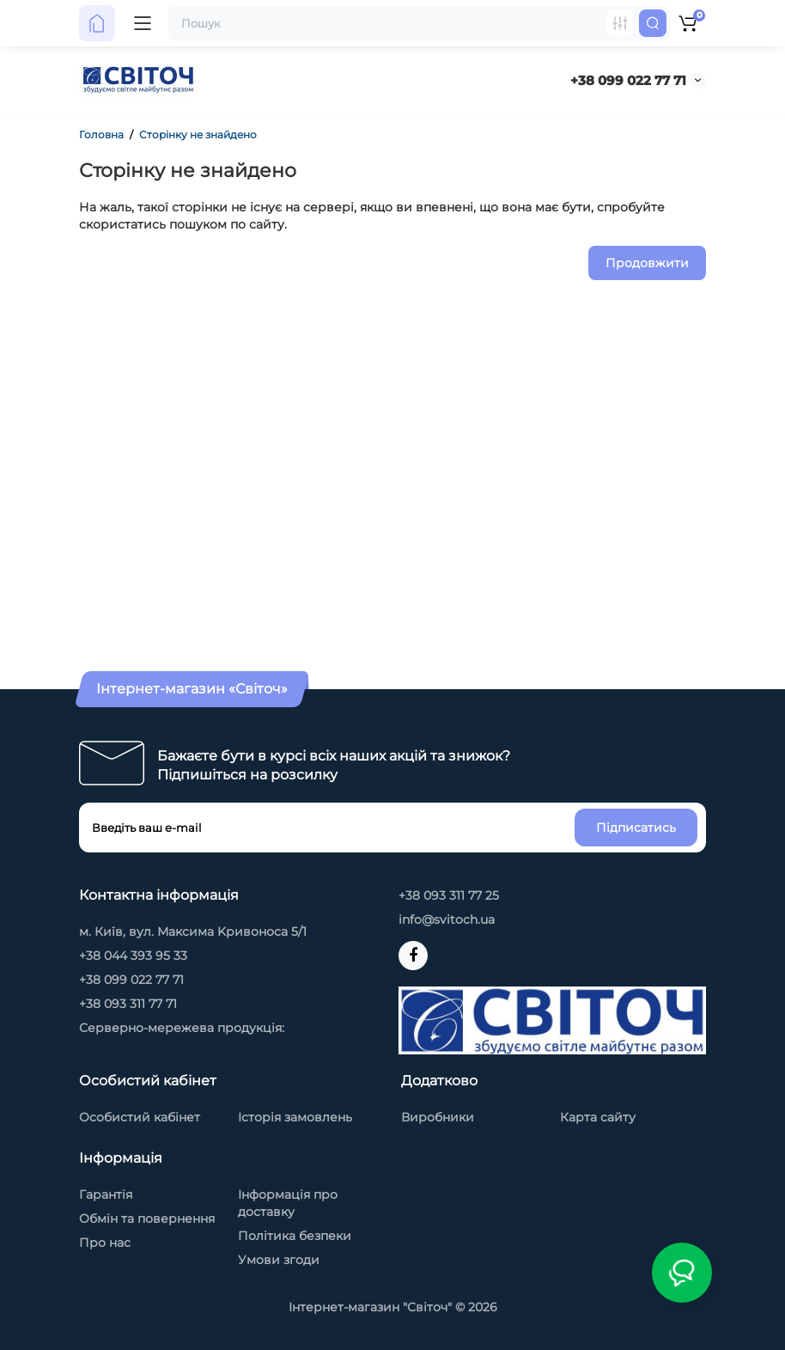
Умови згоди (278, 1260)
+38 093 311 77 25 (449, 895)
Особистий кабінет (139, 1117)
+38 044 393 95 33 (133, 955)
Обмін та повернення (147, 1218)
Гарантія (105, 1194)
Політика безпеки (294, 1235)
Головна (101, 134)
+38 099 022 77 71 (628, 80)
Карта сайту (598, 1117)
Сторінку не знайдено (198, 134)
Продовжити (647, 263)
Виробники (437, 1117)
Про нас (105, 1242)
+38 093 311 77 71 (128, 1003)
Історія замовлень (295, 1117)
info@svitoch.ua (447, 919)
